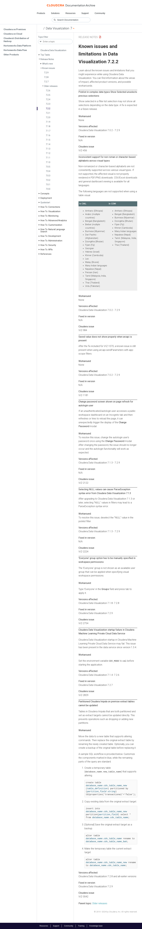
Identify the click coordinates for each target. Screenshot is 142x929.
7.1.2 (48, 153)
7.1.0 (48, 162)
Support (85, 13)
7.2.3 (48, 104)
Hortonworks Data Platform (17, 46)
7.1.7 (48, 131)
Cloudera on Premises (15, 29)
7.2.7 (46, 81)
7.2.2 (48, 108)
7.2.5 (48, 95)
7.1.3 (48, 149)
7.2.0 (48, 117)
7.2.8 (46, 77)
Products (41, 13)
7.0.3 (48, 175)
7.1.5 (48, 140)
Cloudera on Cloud (13, 34)
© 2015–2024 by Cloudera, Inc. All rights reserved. (115, 911)
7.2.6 (48, 90)
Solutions (55, 13)
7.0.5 (48, 167)
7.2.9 (46, 72)
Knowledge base (96, 926)
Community (100, 13)
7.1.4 (48, 144)
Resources (71, 13)
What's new (47, 63)
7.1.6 (48, 135)
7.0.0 (48, 189)
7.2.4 (48, 99)
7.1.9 (48, 122)
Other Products (11, 54)
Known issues (48, 68)
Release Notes (47, 59)
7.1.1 (48, 157)
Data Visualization (57, 28)
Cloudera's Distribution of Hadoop (16, 39)
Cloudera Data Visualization (53, 50)
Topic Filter (43, 37)
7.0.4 (48, 171)
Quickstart (45, 202)
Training (81, 926)
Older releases (51, 86)
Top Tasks (45, 55)
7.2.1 (48, 113)
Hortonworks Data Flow (15, 50)
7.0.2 (48, 180)
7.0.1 (48, 184)
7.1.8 (48, 126)
